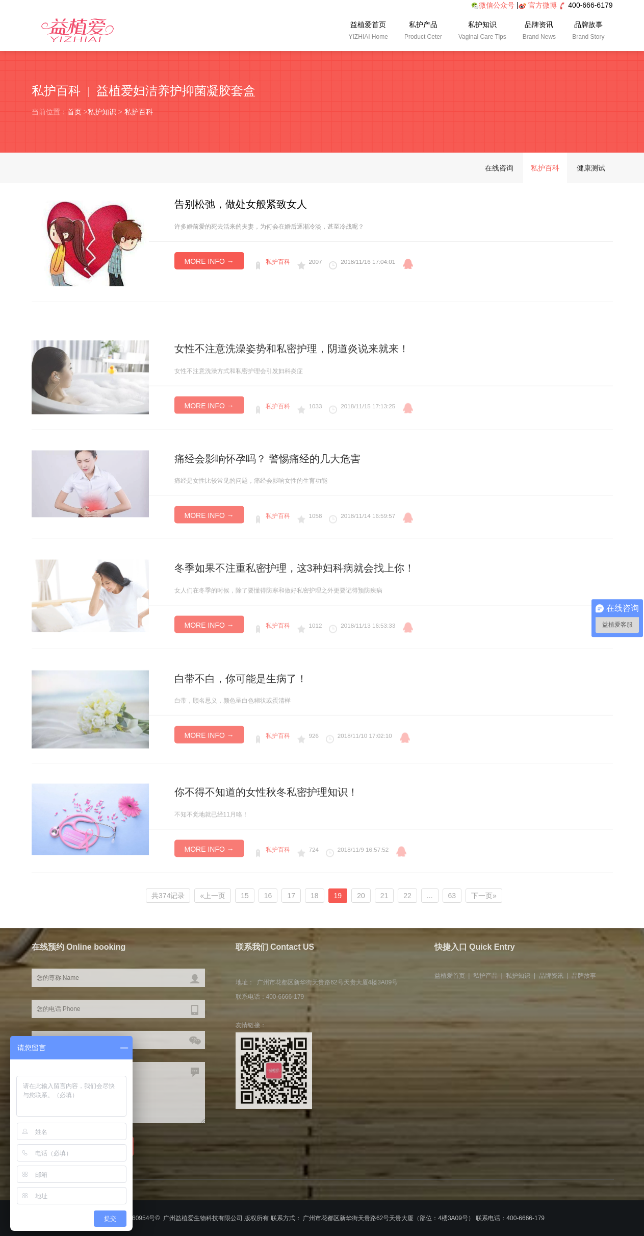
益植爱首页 (368, 31)
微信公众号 (492, 5)
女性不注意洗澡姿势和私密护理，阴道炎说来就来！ (291, 380)
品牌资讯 (539, 31)
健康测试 (591, 168)
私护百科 (138, 112)
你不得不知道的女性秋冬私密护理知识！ (266, 823)
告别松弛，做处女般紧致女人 (240, 204)
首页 (74, 112)
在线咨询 (499, 168)
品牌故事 (588, 31)
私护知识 (482, 31)
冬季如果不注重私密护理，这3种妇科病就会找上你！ (294, 599)
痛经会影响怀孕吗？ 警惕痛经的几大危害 (267, 490)
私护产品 (423, 31)
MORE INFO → (209, 261)
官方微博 (542, 5)
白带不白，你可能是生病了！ (240, 712)
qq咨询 (408, 263)
